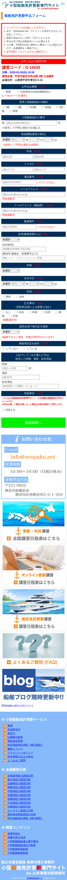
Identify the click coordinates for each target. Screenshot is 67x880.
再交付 (11, 733)
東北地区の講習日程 (19, 779)
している (30, 348)
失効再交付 (14, 729)
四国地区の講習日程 (19, 799)
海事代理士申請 (17, 837)
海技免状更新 (15, 741)
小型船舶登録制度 (18, 849)
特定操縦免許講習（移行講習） (25, 745)
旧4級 (46, 107)
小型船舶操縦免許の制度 (22, 845)
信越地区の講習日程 (19, 783)
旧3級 (31, 107)
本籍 (33, 312)
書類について (15, 749)
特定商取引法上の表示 (20, 756)
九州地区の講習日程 (19, 802)
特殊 (14, 111)
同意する (10, 410)
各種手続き (14, 833)
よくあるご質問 (17, 760)
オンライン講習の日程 (20, 810)
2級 (18, 107)
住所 (46, 312)
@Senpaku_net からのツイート (17, 705)
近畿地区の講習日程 (19, 795)
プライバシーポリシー (20, 752)
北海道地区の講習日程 (20, 775)
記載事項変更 (15, 737)
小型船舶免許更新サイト (34, 878)
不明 (14, 316)
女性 (20, 296)
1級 (6, 107)
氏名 (20, 312)
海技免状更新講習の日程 (22, 814)
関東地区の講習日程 (19, 787)
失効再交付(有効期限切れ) (34, 91)
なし (7, 312)
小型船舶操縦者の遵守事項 (23, 841)
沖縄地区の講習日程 (19, 806)
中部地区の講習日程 (19, 791)
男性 (7, 296)
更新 (7, 91)
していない (11, 348)
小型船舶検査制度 (18, 853)
